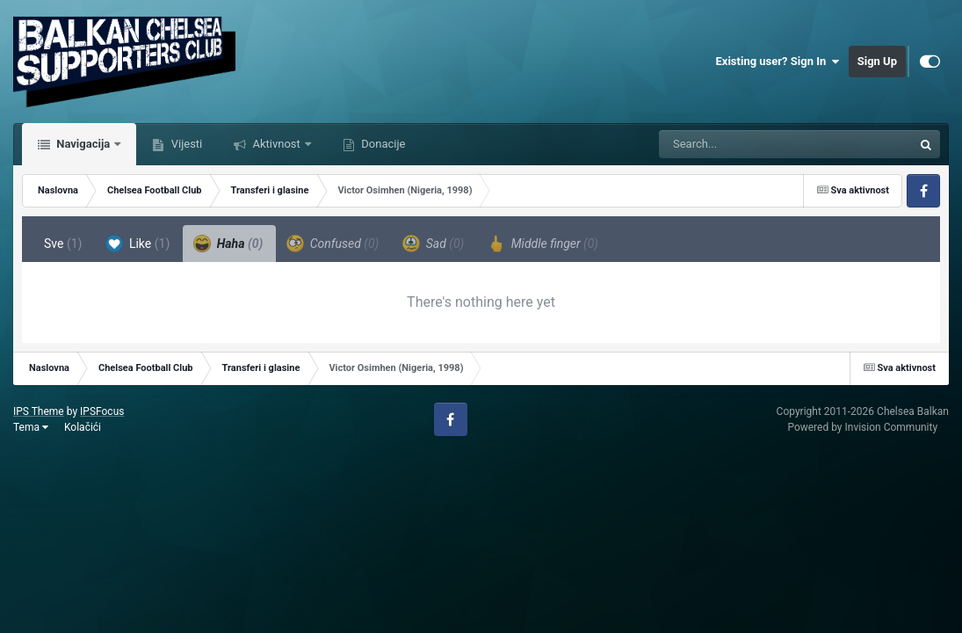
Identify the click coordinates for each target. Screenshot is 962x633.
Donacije (381, 143)
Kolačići (82, 427)
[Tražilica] (741, 144)
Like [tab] (137, 243)
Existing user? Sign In (778, 61)
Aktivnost (276, 143)
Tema (30, 427)
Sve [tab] (63, 243)
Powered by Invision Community (862, 427)
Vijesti (185, 143)
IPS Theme (38, 411)
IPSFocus (102, 411)
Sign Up (877, 61)
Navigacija (83, 143)
